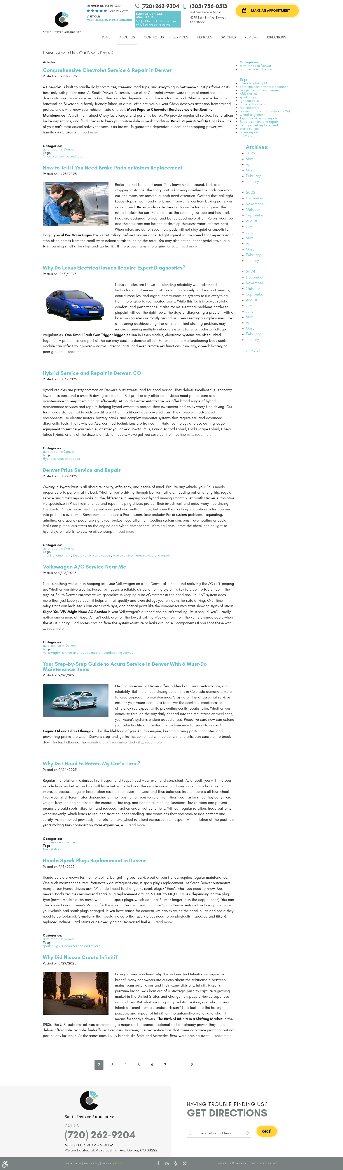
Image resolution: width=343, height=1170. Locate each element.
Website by (112, 1163)
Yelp (176, 1163)
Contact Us (154, 37)
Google (167, 1163)
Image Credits (73, 1163)
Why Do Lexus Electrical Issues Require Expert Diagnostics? (114, 267)
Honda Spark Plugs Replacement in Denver (94, 860)
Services (180, 37)
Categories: (249, 62)
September (255, 215)
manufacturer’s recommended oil (113, 742)
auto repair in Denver (58, 149)
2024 (250, 271)
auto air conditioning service (112, 653)
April (250, 164)
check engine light (56, 555)
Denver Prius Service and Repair (82, 470)
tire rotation (52, 849)
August (251, 221)
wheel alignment (252, 115)
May (249, 159)
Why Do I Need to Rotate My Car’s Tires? (91, 763)
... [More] (247, 136)
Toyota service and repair (91, 555)
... (178, 1065)
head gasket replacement (259, 125)
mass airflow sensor (254, 104)
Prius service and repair (152, 555)
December (255, 198)
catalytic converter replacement (264, 87)
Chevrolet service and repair (64, 156)
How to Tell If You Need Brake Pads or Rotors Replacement (112, 167)
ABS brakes (248, 94)
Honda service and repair (81, 946)
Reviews (251, 37)
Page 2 (107, 52)
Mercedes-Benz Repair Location (109, 20)
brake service (123, 555)
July (249, 226)
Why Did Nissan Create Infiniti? (80, 957)
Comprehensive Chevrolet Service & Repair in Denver (107, 70)
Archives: (257, 147)
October (253, 209)
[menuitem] (105, 37)
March (251, 170)
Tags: (244, 80)
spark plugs (51, 946)
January (252, 181)
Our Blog (87, 52)
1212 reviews (118, 11)
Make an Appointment (270, 11)
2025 (250, 192)
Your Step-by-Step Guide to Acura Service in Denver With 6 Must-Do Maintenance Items (125, 666)
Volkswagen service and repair (65, 653)
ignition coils (249, 101)
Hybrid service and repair (61, 459)
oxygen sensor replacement (260, 90)
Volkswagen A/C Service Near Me (84, 566)
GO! (267, 1131)
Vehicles (204, 37)
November (254, 204)
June (250, 232)
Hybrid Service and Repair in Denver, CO (92, 373)
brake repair (249, 132)
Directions (276, 37)
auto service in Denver (59, 646)
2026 (250, 153)
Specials (228, 37)
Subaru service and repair (259, 122)
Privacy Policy (91, 1163)
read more (90, 132)
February (253, 176)
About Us (127, 37)
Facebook (158, 1163)
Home (105, 37)
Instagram (184, 1163)
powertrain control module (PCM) (265, 111)
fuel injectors (249, 108)
